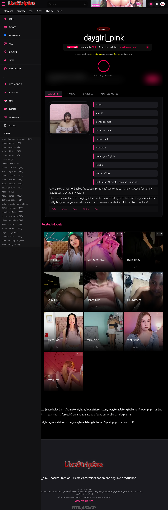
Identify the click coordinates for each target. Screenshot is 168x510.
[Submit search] (85, 4)
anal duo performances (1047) (17, 139)
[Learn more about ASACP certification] (89, 508)
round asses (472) (11, 144)
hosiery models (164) (13, 225)
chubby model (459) (12, 248)
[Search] (65, 4)
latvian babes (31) (12, 207)
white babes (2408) (12, 239)
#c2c (54, 209)
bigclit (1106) (10, 243)
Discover (8, 11)
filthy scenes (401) (12, 216)
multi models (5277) (12, 189)
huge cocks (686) (11, 148)
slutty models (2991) (13, 234)
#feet (64, 209)
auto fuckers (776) (12, 184)
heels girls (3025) (12, 203)
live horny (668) (11, 257)
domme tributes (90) (12, 171)
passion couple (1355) (13, 252)
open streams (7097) (12, 180)
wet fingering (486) (12, 175)
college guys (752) (12, 193)
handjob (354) (9, 198)
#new (74, 209)
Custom (21, 11)
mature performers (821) (15, 212)
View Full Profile (109, 94)
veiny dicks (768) (11, 153)
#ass (96, 209)
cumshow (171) (9, 162)
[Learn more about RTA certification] (77, 508)
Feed (59, 11)
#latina (86, 209)
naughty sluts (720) (12, 221)
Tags (31, 11)
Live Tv (49, 11)
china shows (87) (11, 157)
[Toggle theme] (157, 4)
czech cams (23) (10, 166)
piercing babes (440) (13, 230)
